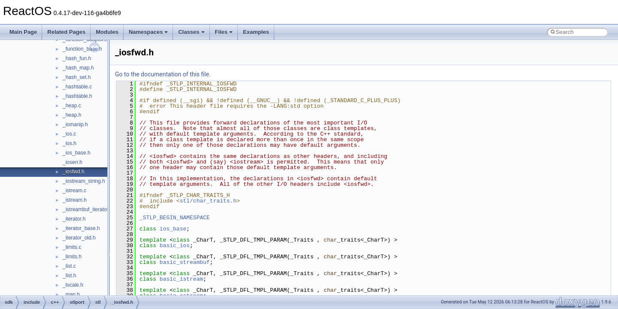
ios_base (173, 229)
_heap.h (72, 115)
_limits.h (72, 257)
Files (224, 32)
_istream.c (74, 191)
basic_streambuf (185, 262)
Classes (191, 32)
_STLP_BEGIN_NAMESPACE (174, 217)
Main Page (23, 32)
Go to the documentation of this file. (163, 74)
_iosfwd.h (74, 172)
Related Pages (66, 32)
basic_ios (175, 245)
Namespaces (148, 32)
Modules (107, 32)
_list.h (69, 276)
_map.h (71, 294)
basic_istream (181, 279)
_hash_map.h (78, 68)
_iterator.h (74, 219)
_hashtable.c (77, 87)
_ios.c (69, 134)
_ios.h (69, 143)
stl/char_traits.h (208, 201)
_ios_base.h (77, 153)
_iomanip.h (75, 124)
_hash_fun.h (77, 58)
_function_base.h (82, 49)
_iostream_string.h (84, 181)
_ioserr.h (72, 162)
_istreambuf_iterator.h (87, 209)
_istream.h (75, 200)
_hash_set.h (77, 77)
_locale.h (73, 285)
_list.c (69, 266)
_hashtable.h (77, 96)
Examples (256, 32)
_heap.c (72, 106)
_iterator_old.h (79, 238)
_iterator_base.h (81, 228)
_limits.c (72, 247)
